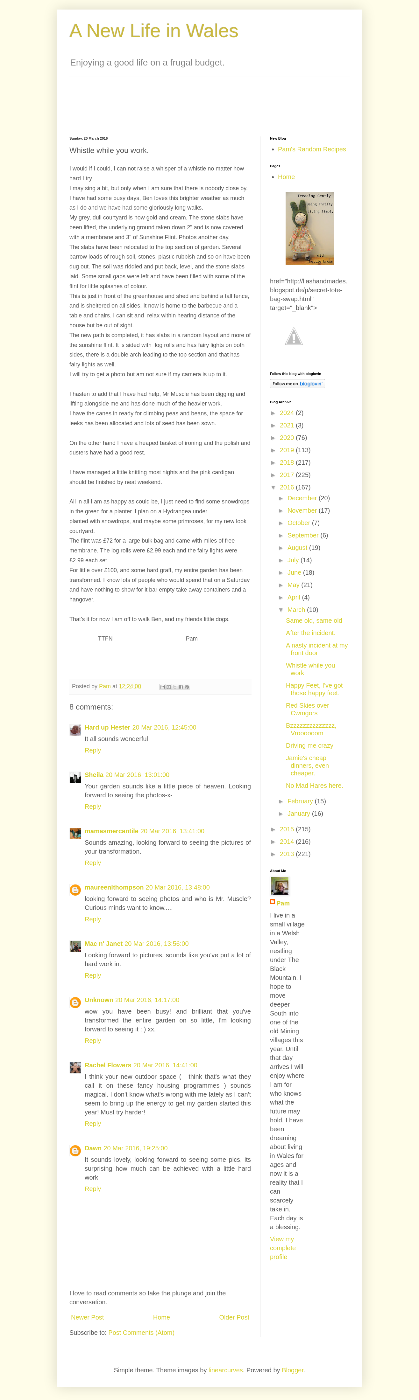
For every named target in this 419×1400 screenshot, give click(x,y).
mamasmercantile (111, 831)
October (300, 522)
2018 (288, 462)
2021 (288, 425)
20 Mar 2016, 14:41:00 (165, 1065)
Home (161, 1317)
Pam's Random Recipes (312, 149)
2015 (288, 829)
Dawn (93, 1148)
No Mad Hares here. (314, 785)
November (303, 510)
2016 (288, 487)
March (297, 609)
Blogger (292, 1370)
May (294, 584)
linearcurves (226, 1370)
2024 (288, 412)
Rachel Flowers (108, 1065)
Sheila (94, 774)
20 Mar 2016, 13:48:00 (178, 887)
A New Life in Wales (153, 30)
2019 (288, 450)
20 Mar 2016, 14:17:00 (147, 999)
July (294, 560)
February (301, 801)
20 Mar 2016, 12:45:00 (164, 727)
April (295, 597)
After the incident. (311, 632)
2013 (288, 853)
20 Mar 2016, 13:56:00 (156, 943)
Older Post (234, 1317)
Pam (283, 903)
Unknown (99, 999)
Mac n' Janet (104, 943)
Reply (93, 750)
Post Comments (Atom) (141, 1332)
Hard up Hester (107, 727)
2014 (288, 841)
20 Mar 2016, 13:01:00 (137, 774)
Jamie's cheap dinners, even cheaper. (307, 765)
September (304, 535)
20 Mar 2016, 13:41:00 (172, 831)
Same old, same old (314, 620)
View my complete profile (283, 1248)
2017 (288, 474)
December (303, 498)
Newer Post (87, 1317)
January (300, 813)
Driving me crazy (309, 745)
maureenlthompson (114, 887)
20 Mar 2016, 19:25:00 (135, 1148)
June (295, 572)
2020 (288, 437)
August (298, 547)
